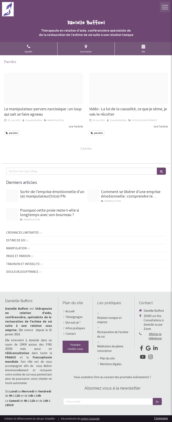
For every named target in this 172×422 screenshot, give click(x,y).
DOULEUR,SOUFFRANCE (22, 272)
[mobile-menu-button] (165, 7)
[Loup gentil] (43, 88)
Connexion (161, 418)
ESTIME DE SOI (15, 240)
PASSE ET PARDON (18, 256)
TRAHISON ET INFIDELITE (23, 264)
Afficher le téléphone (155, 336)
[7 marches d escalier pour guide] (12, 196)
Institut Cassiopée (90, 418)
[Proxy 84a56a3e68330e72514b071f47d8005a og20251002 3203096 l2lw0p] (12, 214)
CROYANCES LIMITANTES (22, 232)
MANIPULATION (16, 248)
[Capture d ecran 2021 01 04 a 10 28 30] (128, 88)
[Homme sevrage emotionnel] (93, 196)
